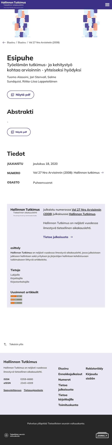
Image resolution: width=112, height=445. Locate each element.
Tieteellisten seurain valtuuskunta (66, 423)
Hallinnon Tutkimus (82, 214)
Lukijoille (15, 274)
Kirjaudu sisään (92, 376)
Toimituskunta (68, 405)
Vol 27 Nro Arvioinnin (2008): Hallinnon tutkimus (68, 172)
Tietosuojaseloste (33, 390)
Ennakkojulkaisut (70, 374)
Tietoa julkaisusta (58, 237)
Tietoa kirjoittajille (66, 397)
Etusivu (11, 42)
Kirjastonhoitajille (19, 281)
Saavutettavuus (12, 390)
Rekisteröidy (94, 368)
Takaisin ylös (13, 344)
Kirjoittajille (16, 278)
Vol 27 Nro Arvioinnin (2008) (44, 42)
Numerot (64, 379)
